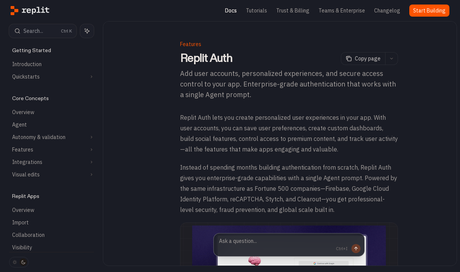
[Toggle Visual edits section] (51, 174)
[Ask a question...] (289, 244)
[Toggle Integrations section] (51, 162)
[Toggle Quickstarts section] (51, 77)
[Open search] (42, 31)
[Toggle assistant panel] (87, 31)
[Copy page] (363, 58)
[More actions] (391, 58)
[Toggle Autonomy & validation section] (51, 137)
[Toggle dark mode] (19, 262)
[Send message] (352, 248)
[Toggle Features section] (51, 150)
